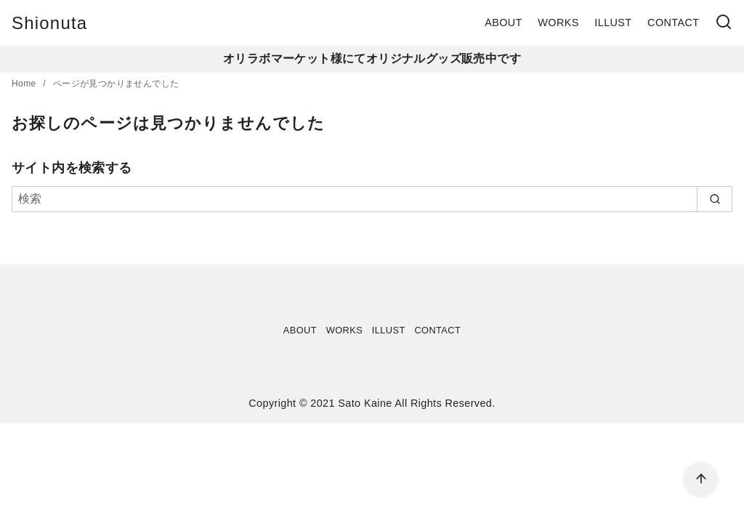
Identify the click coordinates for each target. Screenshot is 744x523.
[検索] (723, 23)
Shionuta (49, 23)
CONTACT (673, 22)
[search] (714, 199)
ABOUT (503, 22)
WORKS (558, 22)
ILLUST (612, 22)
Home (25, 83)
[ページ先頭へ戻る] (701, 480)
